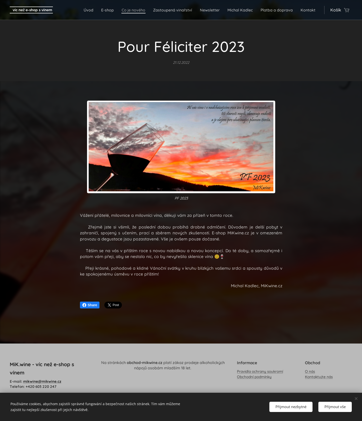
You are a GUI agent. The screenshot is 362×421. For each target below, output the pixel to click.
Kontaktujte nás (319, 376)
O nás (310, 371)
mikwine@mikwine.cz (42, 381)
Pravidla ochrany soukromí (260, 371)
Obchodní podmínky (254, 376)
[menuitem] (79, 10)
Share (89, 305)
